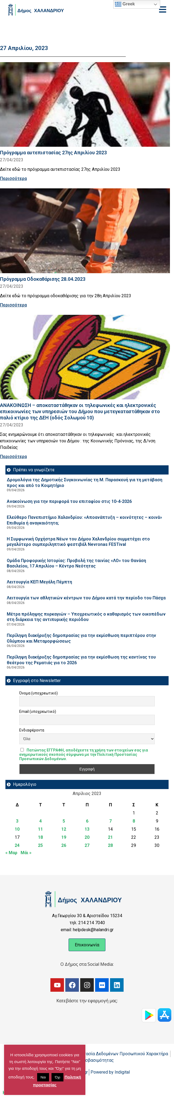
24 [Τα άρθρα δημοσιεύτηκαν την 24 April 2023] (17, 845)
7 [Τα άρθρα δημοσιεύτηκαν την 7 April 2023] (110, 821)
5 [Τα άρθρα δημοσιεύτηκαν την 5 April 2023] (64, 821)
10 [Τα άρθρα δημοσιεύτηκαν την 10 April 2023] (17, 829)
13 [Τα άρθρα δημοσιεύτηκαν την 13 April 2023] (87, 829)
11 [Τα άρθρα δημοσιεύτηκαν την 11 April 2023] (40, 829)
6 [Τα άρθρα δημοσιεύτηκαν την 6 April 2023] (87, 821)
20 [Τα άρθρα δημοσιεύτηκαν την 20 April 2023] (87, 837)
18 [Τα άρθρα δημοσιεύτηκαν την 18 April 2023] (40, 837)
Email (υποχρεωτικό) (37, 711)
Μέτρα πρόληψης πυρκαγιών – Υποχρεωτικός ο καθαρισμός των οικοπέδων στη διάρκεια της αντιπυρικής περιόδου (86, 617)
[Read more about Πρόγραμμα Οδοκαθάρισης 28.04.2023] (85, 230)
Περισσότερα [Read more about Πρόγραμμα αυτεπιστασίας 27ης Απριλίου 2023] (13, 178)
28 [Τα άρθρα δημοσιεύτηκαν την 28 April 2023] (110, 845)
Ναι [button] (43, 1077)
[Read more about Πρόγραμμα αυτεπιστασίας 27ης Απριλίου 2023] (85, 104)
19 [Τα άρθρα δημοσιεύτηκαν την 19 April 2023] (63, 837)
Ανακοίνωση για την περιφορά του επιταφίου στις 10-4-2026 (69, 501)
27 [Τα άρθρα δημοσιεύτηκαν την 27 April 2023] (87, 845)
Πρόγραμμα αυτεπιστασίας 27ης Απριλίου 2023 (53, 152)
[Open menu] (163, 9)
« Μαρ (11, 852)
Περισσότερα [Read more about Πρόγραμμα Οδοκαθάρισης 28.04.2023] (13, 305)
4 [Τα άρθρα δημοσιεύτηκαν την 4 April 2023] (40, 821)
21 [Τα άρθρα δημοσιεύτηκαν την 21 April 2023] (110, 837)
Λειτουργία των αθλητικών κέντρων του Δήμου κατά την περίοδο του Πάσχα (86, 597)
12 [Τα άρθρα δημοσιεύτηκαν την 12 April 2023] (63, 829)
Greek (125, 4)
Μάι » (26, 852)
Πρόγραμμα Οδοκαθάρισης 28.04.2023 (42, 279)
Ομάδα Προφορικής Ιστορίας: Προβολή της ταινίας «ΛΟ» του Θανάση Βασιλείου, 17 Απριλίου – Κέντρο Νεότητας (76, 563)
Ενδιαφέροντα (31, 730)
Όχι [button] (57, 1077)
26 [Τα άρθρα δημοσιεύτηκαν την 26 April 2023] (63, 845)
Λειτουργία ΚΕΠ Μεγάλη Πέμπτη (39, 581)
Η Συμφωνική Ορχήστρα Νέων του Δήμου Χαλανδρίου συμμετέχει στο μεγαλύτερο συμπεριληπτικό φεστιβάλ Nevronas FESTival (78, 541)
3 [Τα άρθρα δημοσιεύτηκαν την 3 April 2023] (17, 821)
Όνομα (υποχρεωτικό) (38, 693)
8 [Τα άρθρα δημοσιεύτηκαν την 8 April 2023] (134, 821)
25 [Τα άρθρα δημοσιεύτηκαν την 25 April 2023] (40, 845)
